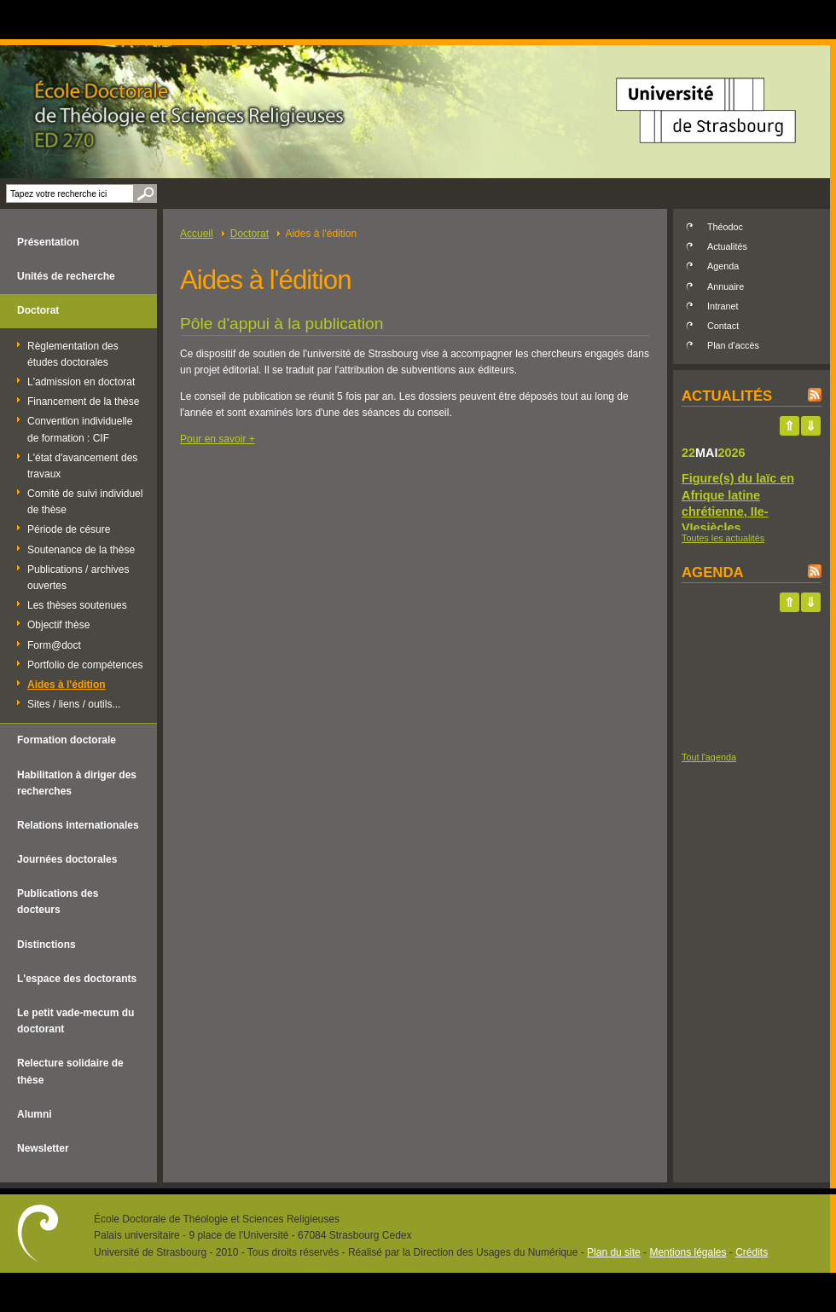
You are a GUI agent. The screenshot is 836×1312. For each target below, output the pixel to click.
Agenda (723, 266)
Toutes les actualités (723, 538)
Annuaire (725, 286)
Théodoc (725, 227)
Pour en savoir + (217, 439)
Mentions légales (687, 1252)
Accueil (196, 234)
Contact (723, 326)
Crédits (751, 1252)
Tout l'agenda (709, 757)
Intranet (723, 306)
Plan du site (614, 1252)
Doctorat (249, 234)
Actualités (727, 246)
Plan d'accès (733, 345)
